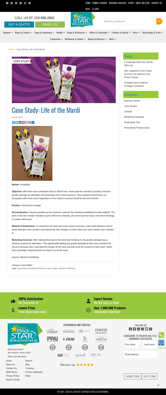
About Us (10, 364)
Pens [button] (135, 33)
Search (28, 361)
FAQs (28, 376)
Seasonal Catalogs (117, 3)
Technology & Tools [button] (151, 33)
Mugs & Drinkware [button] (76, 33)
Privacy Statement (34, 372)
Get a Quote (19, 24)
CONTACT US (156, 3)
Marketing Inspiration (134, 117)
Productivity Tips (132, 122)
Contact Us (11, 368)
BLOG (88, 9)
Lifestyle (128, 111)
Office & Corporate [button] (98, 33)
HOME (88, 3)
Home (11, 49)
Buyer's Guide (13, 379)
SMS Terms (11, 372)
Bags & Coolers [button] (22, 33)
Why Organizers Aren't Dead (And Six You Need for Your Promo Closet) (138, 74)
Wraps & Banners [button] (96, 39)
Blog (27, 364)
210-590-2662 (43, 18)
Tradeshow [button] (55, 39)
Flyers (131, 3)
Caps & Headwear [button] (43, 33)
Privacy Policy (13, 376)
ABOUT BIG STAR (143, 3)
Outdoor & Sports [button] (120, 33)
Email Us (49, 24)
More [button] (111, 39)
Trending (29, 368)
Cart (95, 9)
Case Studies (26, 265)
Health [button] (59, 33)
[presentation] (143, 366)
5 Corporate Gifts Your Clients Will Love (138, 64)
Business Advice (132, 101)
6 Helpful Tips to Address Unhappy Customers (136, 84)
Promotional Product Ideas (137, 128)
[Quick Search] (129, 21)
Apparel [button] (6, 33)
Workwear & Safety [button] (74, 39)
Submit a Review (99, 3)
